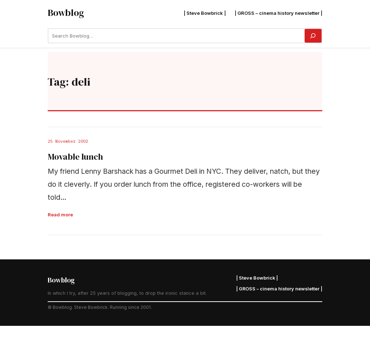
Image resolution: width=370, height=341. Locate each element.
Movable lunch (75, 157)
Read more (60, 214)
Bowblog (66, 12)
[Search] (313, 36)
